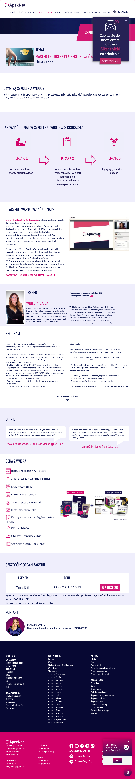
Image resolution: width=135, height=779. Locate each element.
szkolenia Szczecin (55, 707)
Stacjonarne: (53, 671)
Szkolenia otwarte (28, 12)
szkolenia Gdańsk (55, 677)
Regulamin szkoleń (98, 698)
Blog (92, 662)
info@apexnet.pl (44, 763)
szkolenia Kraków (55, 689)
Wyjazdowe (52, 668)
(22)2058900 (80, 628)
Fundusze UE (10, 668)
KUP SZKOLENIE (110, 587)
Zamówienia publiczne (14, 662)
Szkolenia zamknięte (72, 12)
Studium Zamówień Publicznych (60, 665)
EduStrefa (120, 12)
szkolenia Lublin (54, 692)
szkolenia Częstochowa (57, 674)
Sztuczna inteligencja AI (15, 683)
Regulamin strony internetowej (103, 695)
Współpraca (10, 702)
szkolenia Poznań (54, 704)
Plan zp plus (10, 708)
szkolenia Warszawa (56, 713)
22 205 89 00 (43, 748)
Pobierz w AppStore (82, 755)
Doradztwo (10, 698)
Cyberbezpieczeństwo (14, 677)
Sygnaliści (9, 671)
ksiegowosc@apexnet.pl (15, 766)
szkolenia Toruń (54, 710)
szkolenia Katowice (55, 680)
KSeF (7, 680)
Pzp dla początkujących (100, 674)
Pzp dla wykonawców (99, 671)
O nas (13, 12)
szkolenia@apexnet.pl (46, 628)
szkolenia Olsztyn (55, 701)
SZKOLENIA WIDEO (45, 12)
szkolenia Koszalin (55, 686)
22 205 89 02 (43, 760)
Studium (58, 12)
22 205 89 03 (11, 763)
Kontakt (106, 12)
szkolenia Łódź (53, 695)
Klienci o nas (96, 689)
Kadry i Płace (11, 665)
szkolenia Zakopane (55, 722)
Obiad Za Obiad (97, 707)
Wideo (50, 662)
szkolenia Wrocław (55, 716)
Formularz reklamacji (99, 704)
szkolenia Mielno (54, 698)
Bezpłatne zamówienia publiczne (103, 668)
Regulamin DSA (97, 701)
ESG (7, 686)
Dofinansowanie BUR (92, 12)
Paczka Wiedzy (96, 665)
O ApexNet (95, 683)
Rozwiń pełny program (67, 396)
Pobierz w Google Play (83, 761)
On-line (51, 659)
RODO (8, 674)
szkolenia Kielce (54, 683)
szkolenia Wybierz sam (57, 719)
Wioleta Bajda (37, 303)
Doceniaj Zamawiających (100, 710)
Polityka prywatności (99, 692)
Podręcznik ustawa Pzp (14, 705)
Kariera (94, 686)
